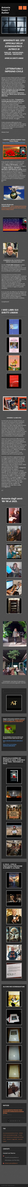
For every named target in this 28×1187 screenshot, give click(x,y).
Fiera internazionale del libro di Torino (10, 1133)
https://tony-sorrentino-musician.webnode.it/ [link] (10, 745)
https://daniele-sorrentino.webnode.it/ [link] (13, 740)
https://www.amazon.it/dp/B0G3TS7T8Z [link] (13, 143)
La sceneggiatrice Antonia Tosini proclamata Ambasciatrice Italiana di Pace (13, 1111)
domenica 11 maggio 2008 (12, 1139)
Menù (25, 8)
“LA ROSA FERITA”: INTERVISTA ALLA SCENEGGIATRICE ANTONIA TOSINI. (13, 1137)
